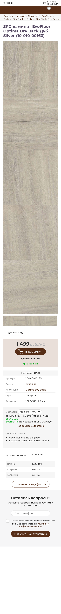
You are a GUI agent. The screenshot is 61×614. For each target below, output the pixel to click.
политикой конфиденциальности (34, 525)
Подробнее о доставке (30, 425)
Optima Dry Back (36, 389)
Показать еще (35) (30, 484)
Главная (8, 16)
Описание (37, 454)
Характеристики (16, 455)
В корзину (33, 351)
